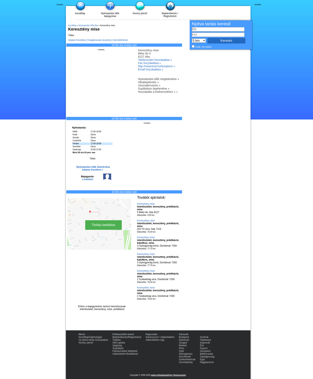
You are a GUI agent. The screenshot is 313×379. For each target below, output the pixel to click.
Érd (202, 345)
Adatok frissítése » (92, 169)
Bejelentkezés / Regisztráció (170, 15)
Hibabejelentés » (148, 82)
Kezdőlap (80, 13)
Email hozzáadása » (150, 69)
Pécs (181, 348)
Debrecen (184, 340)
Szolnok (204, 337)
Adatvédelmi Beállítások (125, 353)
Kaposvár (205, 342)
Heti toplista (118, 342)
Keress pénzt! (140, 13)
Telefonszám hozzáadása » (155, 59)
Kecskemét (185, 356)
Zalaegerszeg (207, 356)
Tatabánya (205, 340)
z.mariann (87, 179)
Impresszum (179, 375)
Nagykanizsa (207, 362)
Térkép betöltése (103, 225)
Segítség (117, 345)
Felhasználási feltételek (124, 351)
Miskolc (183, 345)
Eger (202, 359)
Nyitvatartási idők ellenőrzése (93, 167)
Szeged (183, 342)
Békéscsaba (206, 353)
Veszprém (205, 351)
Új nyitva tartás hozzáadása (93, 340)
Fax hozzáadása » (149, 63)
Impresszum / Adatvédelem (160, 337)
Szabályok (117, 348)
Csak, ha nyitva (203, 46)
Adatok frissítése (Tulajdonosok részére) (89, 40)
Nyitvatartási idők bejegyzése (110, 15)
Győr (181, 351)
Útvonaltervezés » (149, 85)
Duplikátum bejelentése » (153, 88)
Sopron (204, 348)
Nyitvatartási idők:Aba (88, 25)
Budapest (184, 337)
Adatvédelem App (155, 340)
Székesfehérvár (187, 359)
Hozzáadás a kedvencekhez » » (158, 91)
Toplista (116, 340)
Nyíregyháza (185, 353)
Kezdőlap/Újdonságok (90, 337)
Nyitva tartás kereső (211, 23)
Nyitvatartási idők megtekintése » (158, 79)
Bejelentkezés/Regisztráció (126, 337)
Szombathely (186, 362)
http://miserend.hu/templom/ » (156, 66)
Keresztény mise (146, 203)
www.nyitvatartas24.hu (161, 375)
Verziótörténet (120, 40)
